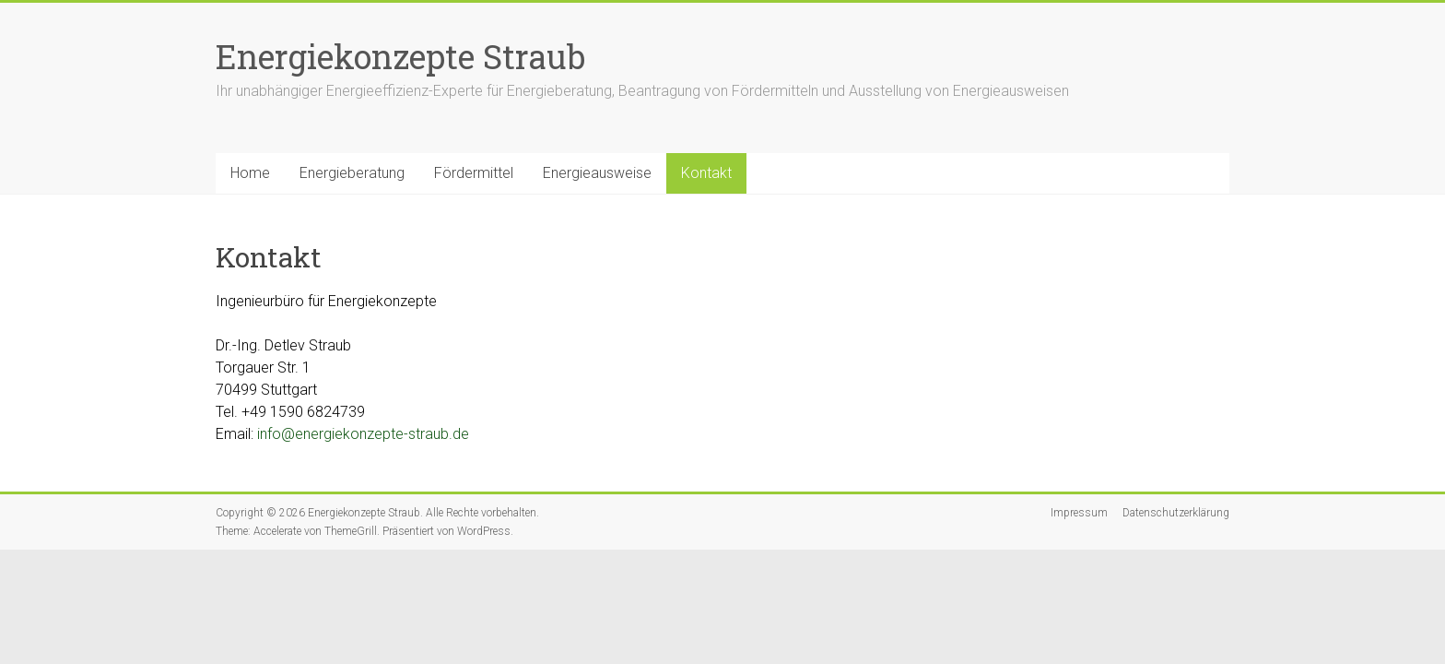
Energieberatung (352, 173)
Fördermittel (473, 173)
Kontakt (706, 173)
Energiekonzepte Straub (400, 56)
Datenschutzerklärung (1175, 512)
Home (250, 173)
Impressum (1079, 512)
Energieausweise (597, 173)
